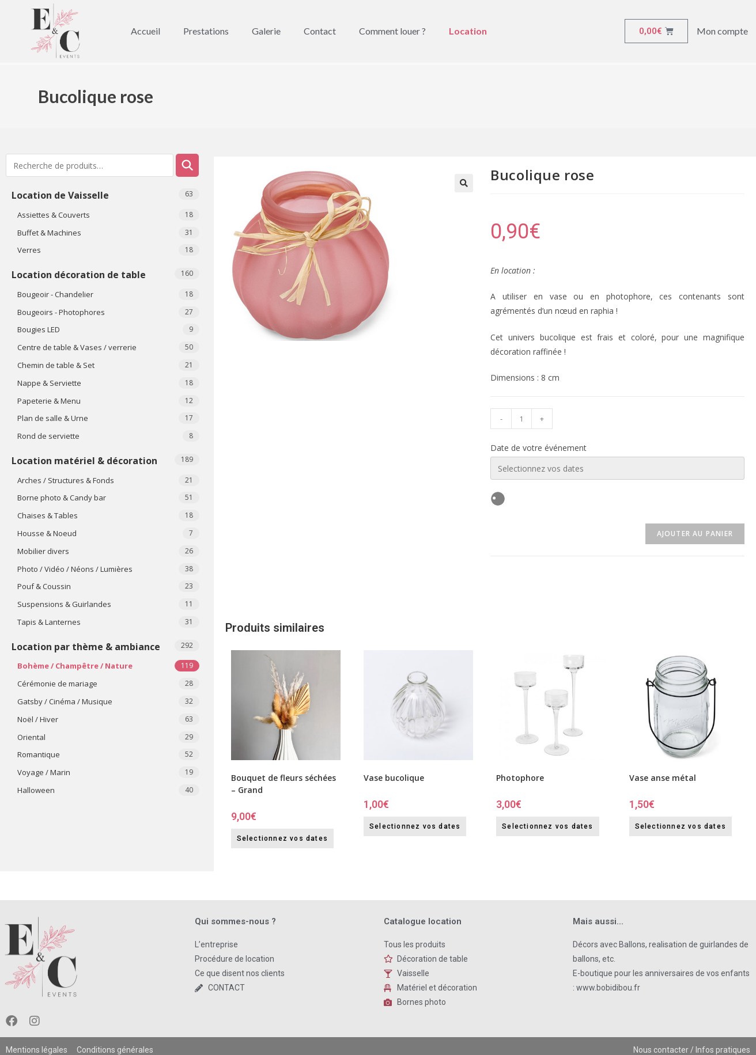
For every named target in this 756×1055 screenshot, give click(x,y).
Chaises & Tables (47, 515)
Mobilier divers (43, 551)
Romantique (38, 754)
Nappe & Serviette (49, 383)
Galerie (266, 30)
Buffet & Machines (49, 232)
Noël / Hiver (37, 719)
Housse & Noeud (47, 533)
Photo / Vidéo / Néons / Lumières (75, 569)
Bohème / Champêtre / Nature (75, 666)
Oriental (31, 737)
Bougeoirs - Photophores (61, 312)
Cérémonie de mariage (57, 683)
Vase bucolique (394, 777)
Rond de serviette (48, 436)
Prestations (206, 30)
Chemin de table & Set (55, 365)
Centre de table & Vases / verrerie (77, 347)
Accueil (145, 30)
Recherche (187, 165)
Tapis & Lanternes (49, 622)
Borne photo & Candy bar (61, 497)
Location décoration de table (79, 274)
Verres (29, 250)
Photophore (520, 777)
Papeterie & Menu (49, 401)
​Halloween (36, 790)
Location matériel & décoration (84, 460)
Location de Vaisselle (60, 195)
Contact (320, 30)
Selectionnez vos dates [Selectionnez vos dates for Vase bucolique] (414, 826)
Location (468, 30)
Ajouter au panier (695, 533)
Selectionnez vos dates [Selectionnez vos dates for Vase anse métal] (680, 826)
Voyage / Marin (43, 772)
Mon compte (722, 30)
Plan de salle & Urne (52, 418)
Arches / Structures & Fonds (65, 480)
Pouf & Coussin (44, 586)
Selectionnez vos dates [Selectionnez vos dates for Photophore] (547, 826)
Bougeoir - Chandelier (55, 294)
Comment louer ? (392, 30)
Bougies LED (38, 329)
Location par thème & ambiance (86, 646)
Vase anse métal (662, 777)
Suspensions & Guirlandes (64, 604)
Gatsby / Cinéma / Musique (64, 701)
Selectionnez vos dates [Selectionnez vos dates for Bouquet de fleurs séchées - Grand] (282, 838)
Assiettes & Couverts (53, 215)
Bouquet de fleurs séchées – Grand (283, 783)
